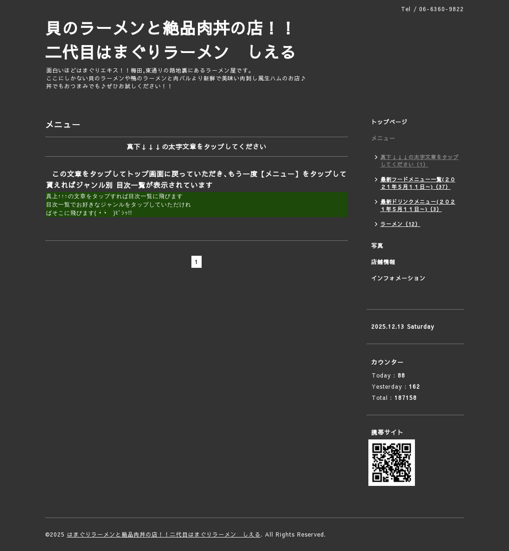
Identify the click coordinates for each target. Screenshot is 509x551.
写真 (377, 245)
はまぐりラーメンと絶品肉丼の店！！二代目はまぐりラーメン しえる (164, 534)
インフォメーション (398, 278)
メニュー (383, 138)
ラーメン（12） (400, 223)
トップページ (389, 122)
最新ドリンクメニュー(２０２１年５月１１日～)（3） (417, 205)
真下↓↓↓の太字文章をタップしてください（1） (419, 160)
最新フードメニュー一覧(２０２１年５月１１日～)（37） (417, 183)
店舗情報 (383, 262)
